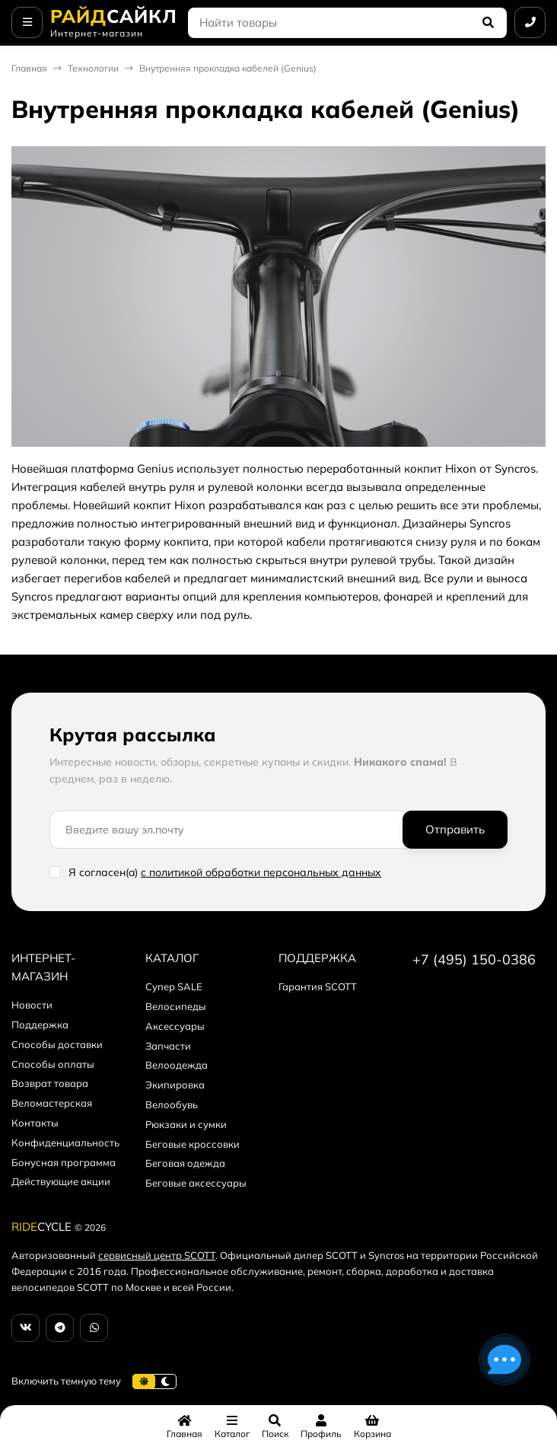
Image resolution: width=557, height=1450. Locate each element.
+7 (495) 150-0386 (474, 959)
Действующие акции (60, 1181)
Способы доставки (57, 1044)
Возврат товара (49, 1083)
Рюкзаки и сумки (186, 1124)
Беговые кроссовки (192, 1144)
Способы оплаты (52, 1064)
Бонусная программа (63, 1162)
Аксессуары (175, 1026)
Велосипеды (175, 1006)
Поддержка (39, 1024)
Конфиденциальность (65, 1142)
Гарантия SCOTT (317, 986)
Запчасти (168, 1046)
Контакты (35, 1123)
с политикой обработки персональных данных (261, 872)
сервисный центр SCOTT (156, 1255)
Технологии (93, 68)
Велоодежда (176, 1065)
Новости (32, 1005)
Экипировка (175, 1085)
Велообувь (171, 1104)
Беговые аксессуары (196, 1183)
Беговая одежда (185, 1163)
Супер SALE (173, 986)
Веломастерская (51, 1103)
